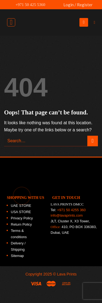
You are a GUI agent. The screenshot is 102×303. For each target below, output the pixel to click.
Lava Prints (67, 274)
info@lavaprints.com (67, 215)
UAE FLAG (56, 7)
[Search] (96, 22)
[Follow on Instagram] (95, 54)
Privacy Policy (22, 218)
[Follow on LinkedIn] (95, 77)
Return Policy (21, 224)
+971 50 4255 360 (71, 210)
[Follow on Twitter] (95, 65)
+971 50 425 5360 (27, 4)
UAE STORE (21, 206)
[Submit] (92, 141)
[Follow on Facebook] (95, 42)
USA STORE (21, 212)
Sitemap (17, 256)
